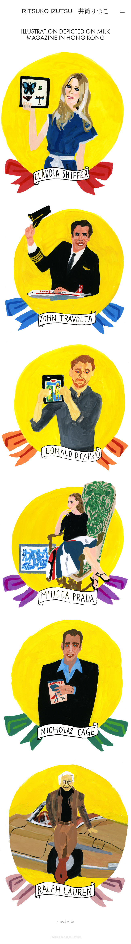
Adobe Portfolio (72, 937)
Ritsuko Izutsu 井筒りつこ (65, 11)
